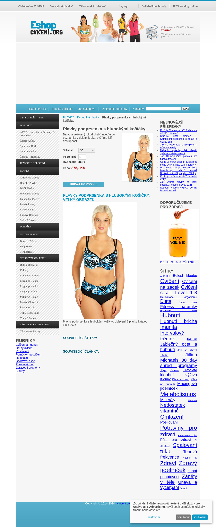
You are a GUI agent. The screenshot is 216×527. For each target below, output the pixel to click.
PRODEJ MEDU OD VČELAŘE (179, 261)
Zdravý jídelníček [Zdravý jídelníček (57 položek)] (178, 466)
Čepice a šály (27, 140)
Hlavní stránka (37, 108)
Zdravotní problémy (28, 367)
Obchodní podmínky (114, 108)
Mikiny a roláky (29, 296)
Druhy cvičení (24, 348)
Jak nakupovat (87, 108)
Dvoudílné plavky (29, 193)
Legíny (123, 6)
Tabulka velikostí (61, 108)
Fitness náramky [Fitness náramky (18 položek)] (178, 306)
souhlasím (200, 517)
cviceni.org (124, 503)
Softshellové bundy (154, 6)
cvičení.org (46, 27)
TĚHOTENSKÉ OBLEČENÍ (34, 324)
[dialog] (171, 511)
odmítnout (183, 517)
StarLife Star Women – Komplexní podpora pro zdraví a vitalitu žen (178, 139)
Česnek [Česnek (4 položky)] (183, 488)
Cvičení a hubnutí (27, 344)
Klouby (20, 371)
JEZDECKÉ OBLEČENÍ (32, 163)
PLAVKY (25, 170)
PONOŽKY (26, 226)
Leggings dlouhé (29, 280)
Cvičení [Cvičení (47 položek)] (169, 281)
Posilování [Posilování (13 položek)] (169, 422)
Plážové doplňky (29, 214)
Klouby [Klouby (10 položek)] (165, 379)
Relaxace (22, 357)
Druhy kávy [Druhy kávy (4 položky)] (188, 302)
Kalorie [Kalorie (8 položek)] (174, 370)
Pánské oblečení (29, 302)
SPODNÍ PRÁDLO (29, 234)
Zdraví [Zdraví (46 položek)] (168, 463)
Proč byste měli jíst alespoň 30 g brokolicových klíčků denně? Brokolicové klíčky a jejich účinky (178, 170)
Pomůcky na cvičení (29, 354)
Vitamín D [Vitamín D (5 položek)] (190, 457)
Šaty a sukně (27, 307)
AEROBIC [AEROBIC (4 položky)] (165, 276)
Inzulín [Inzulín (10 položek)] (192, 339)
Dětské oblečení (29, 264)
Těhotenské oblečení (92, 6)
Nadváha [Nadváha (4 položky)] (192, 400)
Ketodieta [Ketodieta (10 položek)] (190, 370)
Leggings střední (29, 291)
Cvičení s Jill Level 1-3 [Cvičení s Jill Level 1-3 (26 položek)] (178, 289)
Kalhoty (24, 270)
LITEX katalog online (185, 6)
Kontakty (138, 108)
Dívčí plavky (27, 188)
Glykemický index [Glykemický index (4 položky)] (178, 310)
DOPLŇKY (26, 125)
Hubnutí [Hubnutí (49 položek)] (170, 315)
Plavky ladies (27, 209)
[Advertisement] (108, 73)
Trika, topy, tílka (29, 312)
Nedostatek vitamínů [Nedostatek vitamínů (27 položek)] (172, 407)
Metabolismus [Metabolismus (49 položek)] (178, 394)
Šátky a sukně (28, 220)
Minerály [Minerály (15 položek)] (167, 400)
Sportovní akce (25, 361)
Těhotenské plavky (30, 331)
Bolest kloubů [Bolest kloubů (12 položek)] (185, 276)
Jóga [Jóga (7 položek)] (163, 370)
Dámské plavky (28, 182)
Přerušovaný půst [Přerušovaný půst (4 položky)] (187, 435)
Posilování (22, 351)
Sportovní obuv (28, 151)
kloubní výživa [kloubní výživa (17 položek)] (178, 374)
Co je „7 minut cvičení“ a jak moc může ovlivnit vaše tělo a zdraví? (178, 163)
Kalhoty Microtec (29, 275)
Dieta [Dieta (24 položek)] (165, 301)
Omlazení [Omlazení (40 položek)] (172, 417)
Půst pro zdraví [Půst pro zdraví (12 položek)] (175, 440)
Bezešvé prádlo (28, 241)
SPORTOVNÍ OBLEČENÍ (33, 258)
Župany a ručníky (30, 156)
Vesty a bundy (28, 318)
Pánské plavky (28, 204)
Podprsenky (26, 246)
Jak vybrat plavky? (62, 6)
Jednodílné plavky (30, 198)
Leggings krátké (29, 286)
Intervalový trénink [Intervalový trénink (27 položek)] (172, 335)
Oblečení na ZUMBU (31, 6)
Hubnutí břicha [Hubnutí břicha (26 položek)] (178, 321)
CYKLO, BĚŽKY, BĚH (32, 117)
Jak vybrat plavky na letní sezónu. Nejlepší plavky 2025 (178, 183)
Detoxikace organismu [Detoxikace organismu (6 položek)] (178, 297)
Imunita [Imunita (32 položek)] (168, 327)
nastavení (153, 517)
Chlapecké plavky (29, 177)
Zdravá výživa (25, 364)
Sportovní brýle (28, 146)
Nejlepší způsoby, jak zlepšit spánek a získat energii (178, 152)
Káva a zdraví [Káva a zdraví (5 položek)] (180, 379)
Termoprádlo (27, 251)
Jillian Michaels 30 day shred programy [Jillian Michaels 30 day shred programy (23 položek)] (178, 360)
